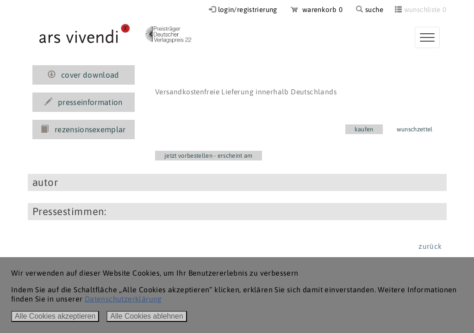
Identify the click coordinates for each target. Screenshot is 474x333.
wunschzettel (415, 129)
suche (369, 9)
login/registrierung (247, 9)
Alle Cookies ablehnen (146, 316)
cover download (83, 75)
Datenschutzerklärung (123, 299)
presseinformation (83, 102)
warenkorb (317, 9)
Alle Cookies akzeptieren (55, 316)
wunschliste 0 (425, 9)
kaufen (364, 129)
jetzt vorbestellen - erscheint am (208, 155)
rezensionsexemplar (83, 129)
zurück (430, 246)
